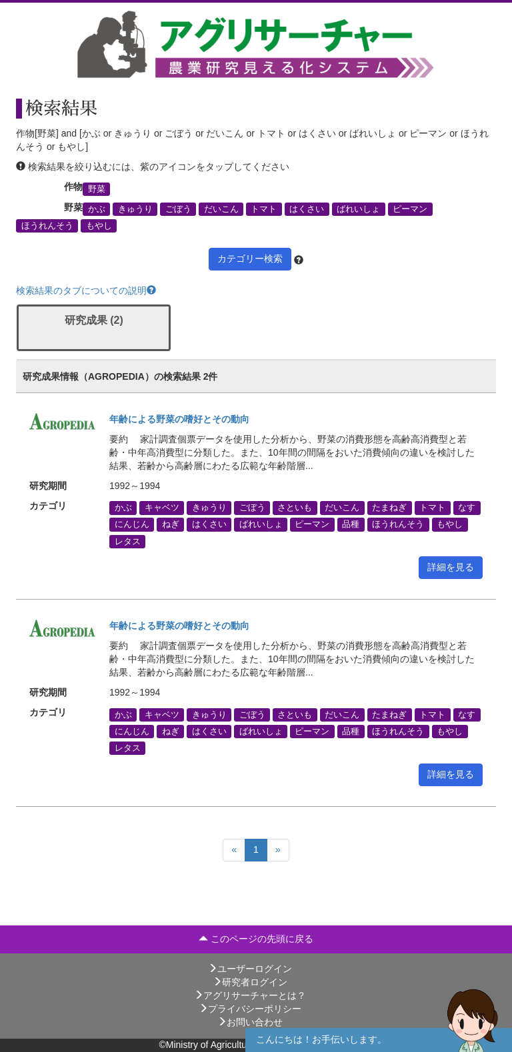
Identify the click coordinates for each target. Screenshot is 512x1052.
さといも (294, 507)
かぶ (96, 209)
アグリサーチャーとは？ (250, 995)
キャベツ (162, 507)
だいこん (221, 209)
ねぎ (170, 524)
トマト (264, 209)
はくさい (306, 209)
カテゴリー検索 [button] (250, 258)
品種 (350, 524)
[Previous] (234, 850)
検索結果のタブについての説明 (86, 290)
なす (466, 507)
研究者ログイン (250, 982)
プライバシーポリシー (250, 1008)
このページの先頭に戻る (256, 938)
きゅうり (135, 209)
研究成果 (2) (94, 320)
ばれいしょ (358, 209)
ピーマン (410, 209)
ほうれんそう (47, 226)
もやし (99, 226)
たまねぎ (389, 507)
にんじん (132, 524)
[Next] (278, 850)
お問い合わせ (250, 1022)
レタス (128, 541)
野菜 (96, 188)
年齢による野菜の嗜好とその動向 (179, 419)
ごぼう (178, 209)
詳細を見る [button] (450, 567)
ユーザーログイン (250, 968)
